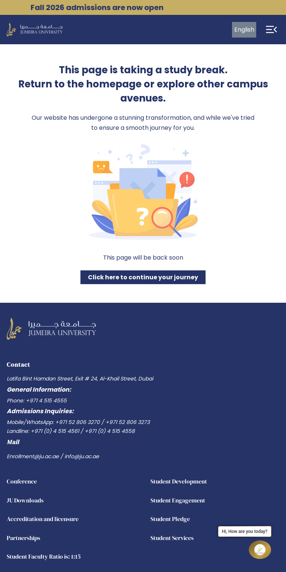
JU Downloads (25, 500)
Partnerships (23, 538)
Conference (22, 481)
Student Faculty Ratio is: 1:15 (44, 556)
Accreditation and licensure (43, 519)
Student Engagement (177, 500)
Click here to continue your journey (143, 277)
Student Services (172, 538)
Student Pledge (170, 519)
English (244, 29)
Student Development (178, 481)
